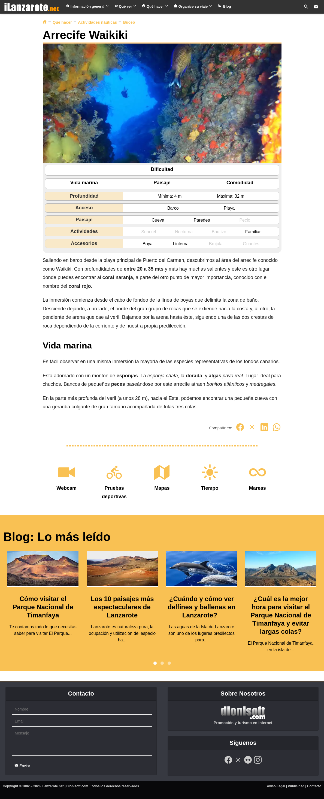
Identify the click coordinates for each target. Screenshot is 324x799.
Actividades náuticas (97, 22)
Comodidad (239, 182)
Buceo (129, 22)
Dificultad (162, 169)
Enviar (22, 765)
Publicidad (296, 786)
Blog (224, 6)
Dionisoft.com (77, 786)
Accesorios (84, 243)
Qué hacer (155, 6)
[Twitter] (252, 430)
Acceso (84, 207)
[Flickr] (248, 763)
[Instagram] (257, 763)
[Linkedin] (264, 430)
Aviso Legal (276, 786)
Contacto (314, 786)
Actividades (84, 231)
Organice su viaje (193, 6)
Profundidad (84, 196)
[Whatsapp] (276, 430)
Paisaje (161, 182)
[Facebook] (240, 430)
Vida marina (84, 182)
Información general (87, 6)
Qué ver (125, 6)
